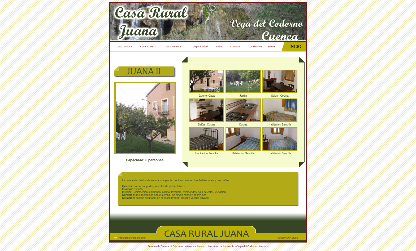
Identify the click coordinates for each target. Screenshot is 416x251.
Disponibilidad (200, 46)
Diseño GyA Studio (288, 237)
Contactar (235, 46)
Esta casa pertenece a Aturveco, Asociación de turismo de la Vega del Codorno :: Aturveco (220, 246)
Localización (255, 46)
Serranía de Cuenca (159, 246)
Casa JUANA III (174, 46)
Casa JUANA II (148, 46)
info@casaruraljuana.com (132, 237)
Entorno (272, 46)
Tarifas (219, 46)
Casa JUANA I (124, 46)
